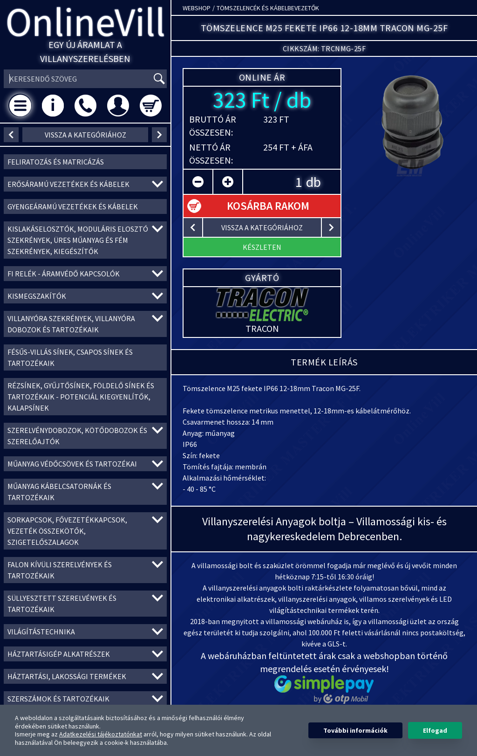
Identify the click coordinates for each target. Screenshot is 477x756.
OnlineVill (85, 22)
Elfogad (435, 730)
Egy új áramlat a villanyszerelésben (85, 51)
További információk (355, 730)
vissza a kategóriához (85, 134)
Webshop (197, 8)
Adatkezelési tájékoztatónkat (100, 734)
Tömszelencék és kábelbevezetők (268, 8)
